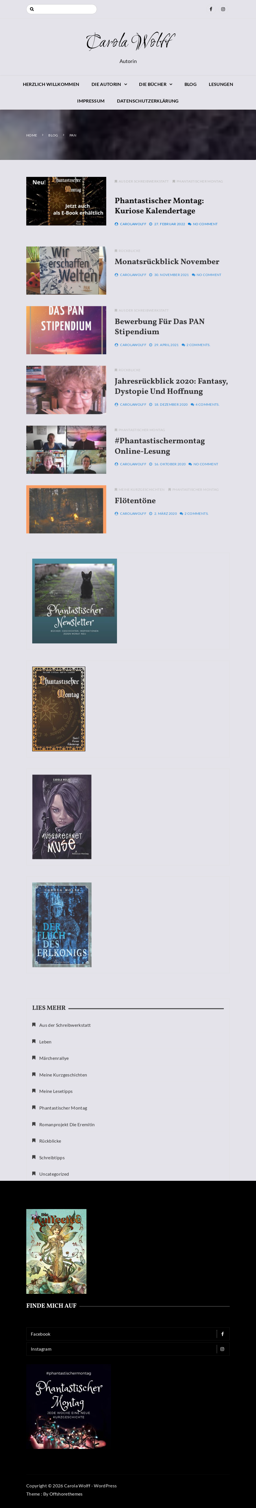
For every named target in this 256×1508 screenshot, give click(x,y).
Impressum (91, 100)
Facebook (129, 1334)
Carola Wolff (128, 43)
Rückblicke (130, 268)
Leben (45, 1110)
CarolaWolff (133, 225)
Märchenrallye (54, 1127)
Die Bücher (152, 84)
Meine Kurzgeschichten (141, 507)
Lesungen (221, 84)
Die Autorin (106, 84)
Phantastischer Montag (200, 183)
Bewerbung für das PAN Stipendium (160, 344)
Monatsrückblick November (167, 280)
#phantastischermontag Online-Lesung (160, 464)
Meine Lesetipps (56, 1160)
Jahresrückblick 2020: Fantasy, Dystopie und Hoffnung (171, 404)
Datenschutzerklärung (148, 100)
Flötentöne (135, 518)
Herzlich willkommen (51, 84)
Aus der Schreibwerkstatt (144, 183)
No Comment (205, 225)
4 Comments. (208, 422)
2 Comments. (198, 363)
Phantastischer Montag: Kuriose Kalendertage (159, 207)
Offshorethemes (66, 1493)
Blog (191, 84)
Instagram (129, 1349)
